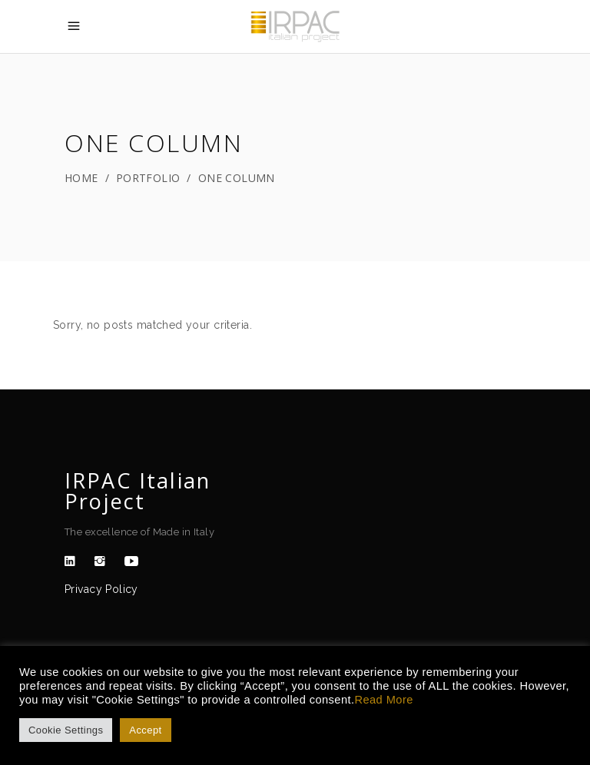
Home (81, 178)
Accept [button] (145, 730)
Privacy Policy (101, 589)
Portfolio (148, 178)
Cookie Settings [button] (65, 730)
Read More (383, 700)
